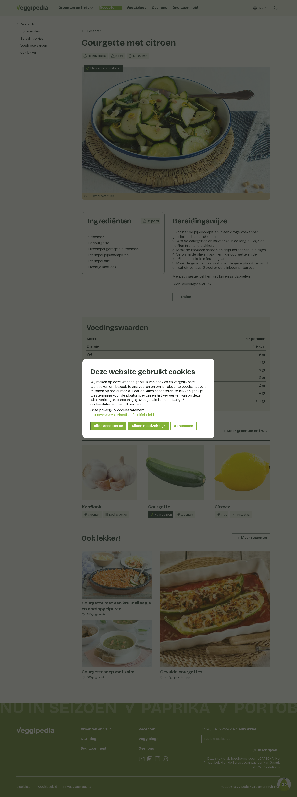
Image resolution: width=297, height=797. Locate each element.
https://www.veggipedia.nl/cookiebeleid (122, 415)
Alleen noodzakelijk (148, 426)
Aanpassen (183, 426)
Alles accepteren (108, 426)
